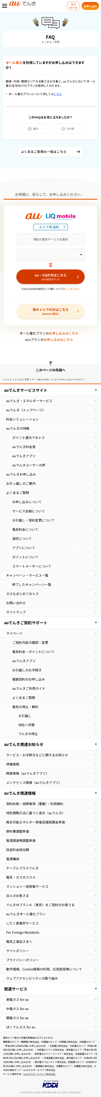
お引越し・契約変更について (33, 520)
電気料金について (25, 529)
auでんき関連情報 (20, 793)
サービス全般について (28, 510)
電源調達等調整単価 (21, 840)
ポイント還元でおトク (28, 437)
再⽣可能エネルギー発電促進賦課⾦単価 (35, 822)
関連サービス (15, 988)
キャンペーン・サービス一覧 (27, 575)
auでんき (7, 379)
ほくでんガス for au (20, 1027)
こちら (58, 94)
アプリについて (23, 547)
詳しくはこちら (71, 288)
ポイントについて (25, 556)
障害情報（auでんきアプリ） (27, 773)
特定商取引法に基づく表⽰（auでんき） (35, 812)
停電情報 (12, 764)
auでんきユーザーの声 (28, 465)
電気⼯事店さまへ (19, 941)
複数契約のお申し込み (28, 679)
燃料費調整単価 (17, 831)
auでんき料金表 (24, 446)
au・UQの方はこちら (50, 277)
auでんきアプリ (24, 455)
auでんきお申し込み (21, 474)
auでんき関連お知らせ (23, 744)
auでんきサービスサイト (25, 390)
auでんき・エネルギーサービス (29, 400)
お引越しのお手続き (27, 670)
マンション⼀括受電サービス (27, 886)
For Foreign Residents (22, 932)
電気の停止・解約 (25, 706)
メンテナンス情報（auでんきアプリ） (34, 782)
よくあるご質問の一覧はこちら (44, 151)
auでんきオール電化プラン (26, 913)
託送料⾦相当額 (17, 849)
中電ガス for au (17, 1008)
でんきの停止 (28, 733)
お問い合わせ (16, 602)
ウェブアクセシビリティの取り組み (32, 978)
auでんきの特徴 (17, 428)
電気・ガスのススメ (21, 877)
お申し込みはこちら (63, 333)
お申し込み (90, 6)
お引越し (24, 715)
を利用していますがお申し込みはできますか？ (45, 65)
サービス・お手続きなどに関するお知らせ (37, 754)
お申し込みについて (27, 501)
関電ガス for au (17, 1017)
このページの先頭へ (50, 369)
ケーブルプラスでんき (22, 868)
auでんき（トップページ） (26, 409)
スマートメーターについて (31, 566)
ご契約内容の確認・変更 (30, 642)
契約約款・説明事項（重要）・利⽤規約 (34, 803)
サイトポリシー (17, 950)
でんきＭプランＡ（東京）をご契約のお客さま (40, 904)
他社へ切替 (26, 724)
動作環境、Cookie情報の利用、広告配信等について (44, 969)
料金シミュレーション (22, 419)
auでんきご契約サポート (25, 622)
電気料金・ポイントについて (33, 651)
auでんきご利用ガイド (28, 688)
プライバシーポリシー (22, 959)
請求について (22, 538)
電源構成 (12, 858)
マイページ (73, 6)
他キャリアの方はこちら (50, 311)
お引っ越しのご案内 (21, 483)
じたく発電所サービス (22, 923)
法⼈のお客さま (17, 895)
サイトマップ (16, 612)
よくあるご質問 (22, 379)
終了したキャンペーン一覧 (31, 584)
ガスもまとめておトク (22, 593)
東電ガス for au (17, 999)
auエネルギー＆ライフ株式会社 (39, 1074)
